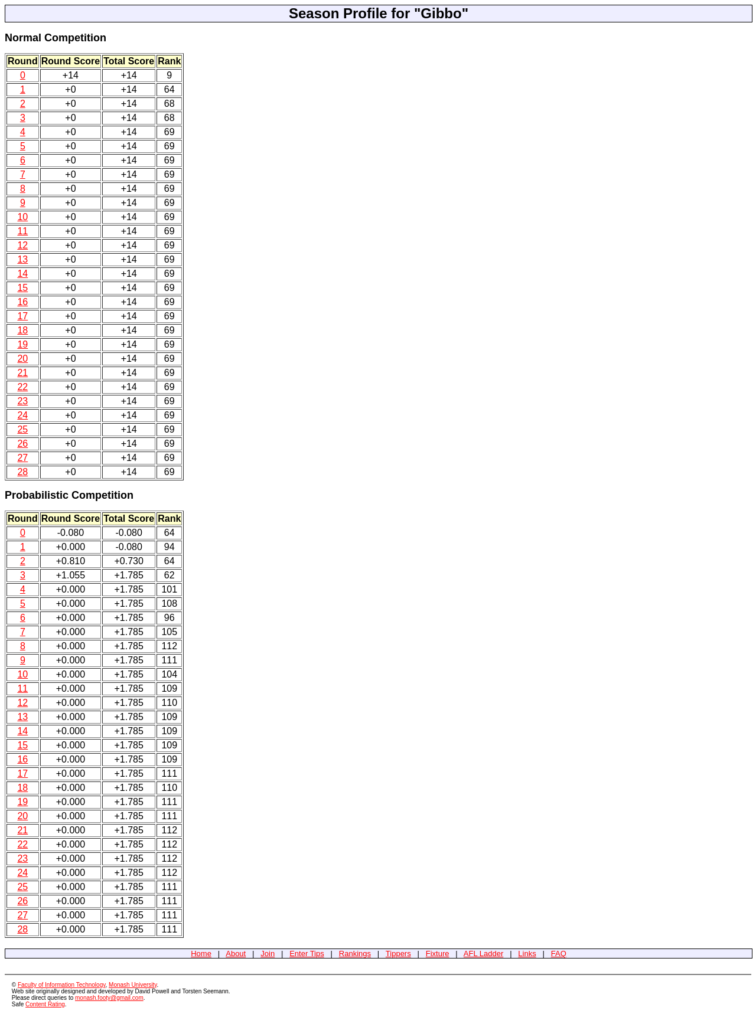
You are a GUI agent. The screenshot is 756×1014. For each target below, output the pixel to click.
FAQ (558, 953)
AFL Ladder (483, 953)
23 (22, 401)
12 (22, 245)
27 (22, 458)
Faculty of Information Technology (62, 985)
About (236, 953)
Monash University (133, 985)
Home (201, 953)
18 (22, 330)
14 (22, 274)
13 (22, 259)
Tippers (398, 953)
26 (22, 444)
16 (22, 302)
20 (22, 359)
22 (22, 387)
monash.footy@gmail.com (109, 998)
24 (22, 415)
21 (22, 373)
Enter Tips (306, 953)
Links (527, 953)
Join (267, 953)
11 (22, 231)
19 (22, 344)
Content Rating (45, 1004)
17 (22, 316)
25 (22, 429)
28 (22, 472)
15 (22, 288)
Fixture (437, 953)
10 (22, 217)
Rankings (355, 953)
